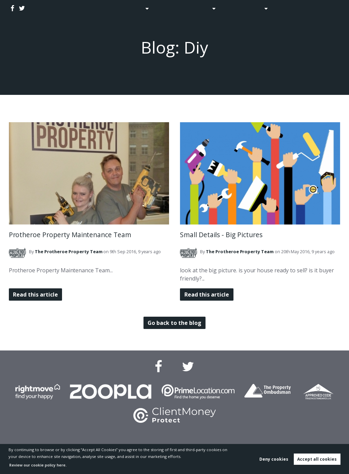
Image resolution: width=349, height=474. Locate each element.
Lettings (199, 8)
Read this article (36, 294)
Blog (232, 8)
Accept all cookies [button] (317, 459)
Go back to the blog (174, 323)
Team (69, 251)
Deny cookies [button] (273, 459)
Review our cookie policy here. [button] (40, 465)
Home (108, 8)
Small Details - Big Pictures (221, 234)
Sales (133, 8)
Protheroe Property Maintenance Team (70, 234)
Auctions (167, 8)
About (256, 8)
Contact (290, 8)
